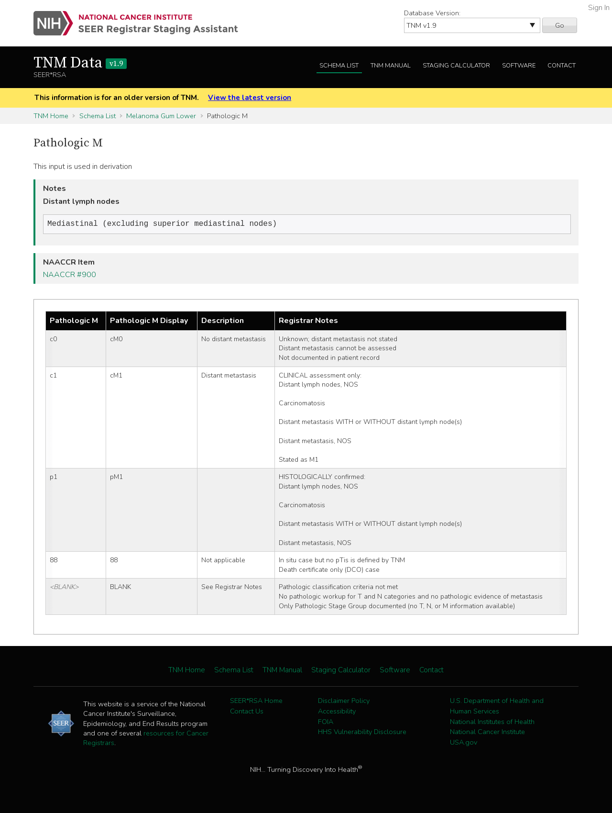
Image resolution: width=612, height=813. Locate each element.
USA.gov (463, 743)
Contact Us (246, 712)
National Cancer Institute (487, 732)
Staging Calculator (456, 65)
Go (559, 25)
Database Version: (432, 13)
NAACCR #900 (69, 275)
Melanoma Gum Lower (161, 116)
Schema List (339, 65)
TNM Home (50, 116)
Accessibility (337, 712)
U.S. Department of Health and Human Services (497, 707)
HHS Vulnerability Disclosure (362, 732)
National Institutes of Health (492, 722)
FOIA (325, 722)
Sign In (599, 7)
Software (519, 65)
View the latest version (249, 97)
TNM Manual (391, 65)
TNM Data (80, 63)
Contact (561, 65)
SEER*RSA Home (256, 701)
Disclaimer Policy (344, 701)
